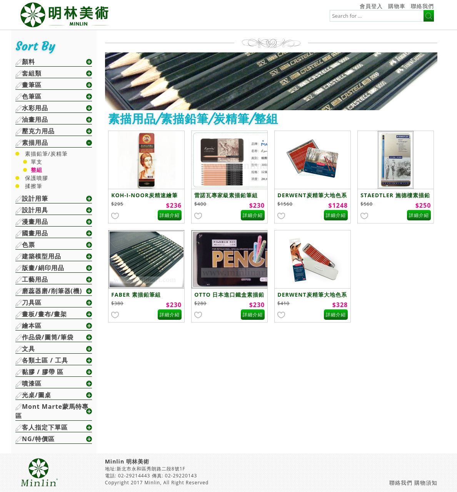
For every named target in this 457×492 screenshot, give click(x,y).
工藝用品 (35, 279)
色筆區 (32, 96)
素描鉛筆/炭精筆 (46, 153)
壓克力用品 (38, 131)
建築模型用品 (41, 256)
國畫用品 (35, 233)
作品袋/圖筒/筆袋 (47, 337)
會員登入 (371, 6)
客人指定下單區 (45, 427)
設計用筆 (35, 198)
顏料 (28, 61)
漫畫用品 (35, 221)
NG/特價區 (38, 439)
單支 (36, 161)
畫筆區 (32, 85)
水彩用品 (35, 108)
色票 (28, 244)
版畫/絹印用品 (43, 268)
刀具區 (32, 302)
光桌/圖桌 (36, 395)
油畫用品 (35, 119)
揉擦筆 (33, 186)
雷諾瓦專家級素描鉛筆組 (226, 195)
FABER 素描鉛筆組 (135, 294)
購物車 (396, 6)
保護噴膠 (36, 177)
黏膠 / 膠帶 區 (42, 372)
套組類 (32, 73)
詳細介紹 (170, 215)
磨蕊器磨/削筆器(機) (52, 291)
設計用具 (35, 210)
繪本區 (32, 325)
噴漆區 (32, 383)
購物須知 (425, 482)
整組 (36, 169)
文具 (28, 348)
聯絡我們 (422, 6)
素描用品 (35, 142)
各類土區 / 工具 (45, 360)
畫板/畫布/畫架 (44, 314)
